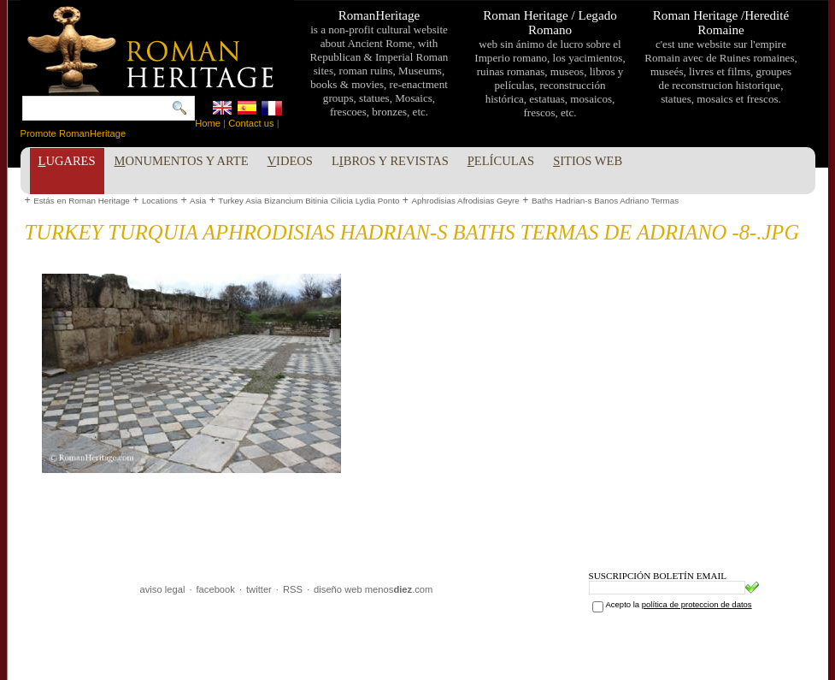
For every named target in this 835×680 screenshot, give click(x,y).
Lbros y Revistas (390, 161)
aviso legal (162, 589)
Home (208, 123)
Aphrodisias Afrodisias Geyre (465, 200)
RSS (293, 589)
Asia (198, 200)
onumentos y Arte (182, 161)
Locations (160, 200)
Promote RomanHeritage (73, 133)
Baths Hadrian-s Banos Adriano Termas (605, 200)
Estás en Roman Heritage (81, 200)
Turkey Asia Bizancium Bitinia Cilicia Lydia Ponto (308, 200)
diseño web (338, 589)
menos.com (399, 589)
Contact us (250, 123)
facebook (215, 589)
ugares (67, 161)
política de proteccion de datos (697, 604)
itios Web (587, 161)
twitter (259, 589)
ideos (290, 161)
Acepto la (679, 604)
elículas (500, 161)
